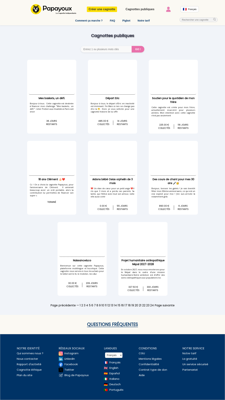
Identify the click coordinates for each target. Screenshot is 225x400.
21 (140, 305)
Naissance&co (82, 260)
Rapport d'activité (29, 364)
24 (152, 305)
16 (122, 305)
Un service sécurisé (195, 364)
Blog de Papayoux (76, 375)
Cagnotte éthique (29, 370)
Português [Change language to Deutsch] (116, 390)
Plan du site (24, 375)
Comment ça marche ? (88, 20)
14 (115, 305)
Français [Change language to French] (115, 362)
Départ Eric (112, 98)
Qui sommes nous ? (30, 353)
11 (106, 305)
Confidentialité (149, 364)
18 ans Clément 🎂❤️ (51, 179)
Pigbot (126, 20)
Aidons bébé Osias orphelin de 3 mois (112, 181)
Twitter (69, 370)
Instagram (71, 353)
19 (132, 305)
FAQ (112, 20)
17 (126, 305)
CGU (142, 353)
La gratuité (189, 359)
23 (147, 305)
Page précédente (63, 305)
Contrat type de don (153, 370)
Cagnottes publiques (140, 9)
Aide (142, 375)
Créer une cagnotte (102, 9)
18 (129, 305)
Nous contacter (27, 359)
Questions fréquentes (112, 324)
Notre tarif (144, 20)
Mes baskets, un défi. (52, 98)
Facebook (71, 364)
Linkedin (69, 359)
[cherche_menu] (214, 20)
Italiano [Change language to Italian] (114, 379)
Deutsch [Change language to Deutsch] (115, 384)
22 (143, 305)
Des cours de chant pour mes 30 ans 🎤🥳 (173, 181)
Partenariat (190, 370)
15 (119, 305)
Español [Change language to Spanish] (114, 373)
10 (102, 305)
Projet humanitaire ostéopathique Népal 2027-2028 (143, 262)
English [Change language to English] (113, 368)
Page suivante (165, 305)
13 (112, 305)
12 (108, 305)
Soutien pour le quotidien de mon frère (173, 100)
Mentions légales (150, 359)
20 (136, 305)
